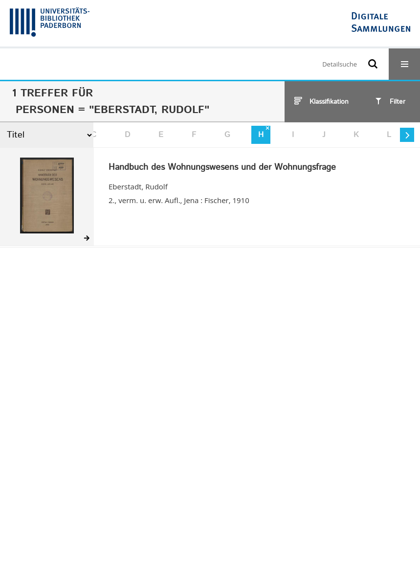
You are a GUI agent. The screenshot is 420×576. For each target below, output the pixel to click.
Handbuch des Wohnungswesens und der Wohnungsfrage (222, 167)
